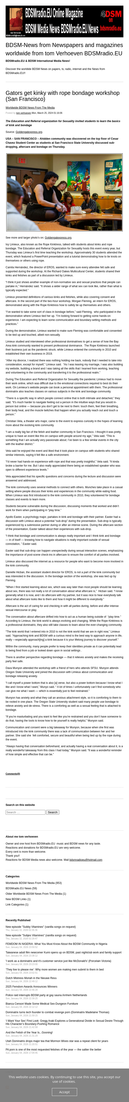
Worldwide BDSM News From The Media (30, 107)
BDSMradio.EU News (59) (21, 888)
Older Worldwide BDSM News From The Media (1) (36, 893)
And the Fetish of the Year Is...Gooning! (29, 1034)
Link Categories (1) (17, 904)
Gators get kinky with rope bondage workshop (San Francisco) (63, 96)
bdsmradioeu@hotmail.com (85, 859)
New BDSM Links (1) (18, 899)
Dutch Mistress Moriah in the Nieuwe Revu (31, 980)
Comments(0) (13, 774)
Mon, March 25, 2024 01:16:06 (47, 113)
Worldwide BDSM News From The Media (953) (34, 883)
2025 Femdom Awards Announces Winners (31, 988)
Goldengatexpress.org (29, 132)
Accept (64, 1092)
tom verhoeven (23, 113)
